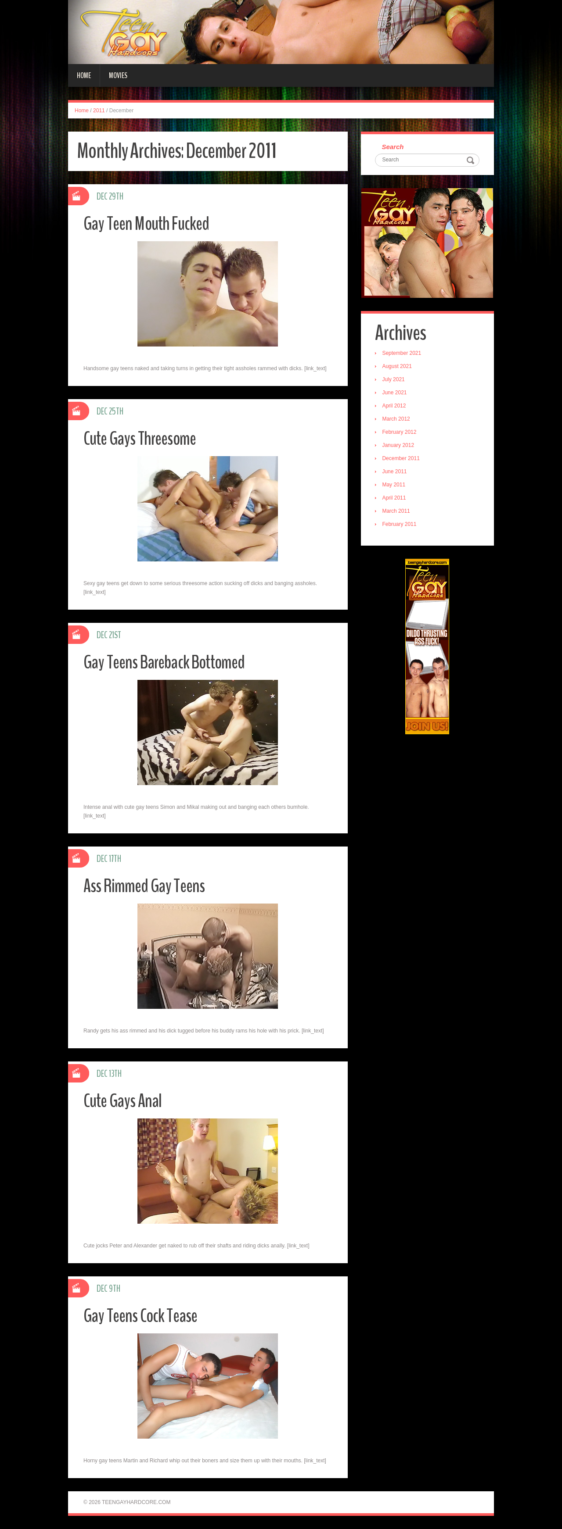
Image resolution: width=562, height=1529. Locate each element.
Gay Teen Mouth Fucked (149, 223)
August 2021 (398, 367)
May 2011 (395, 485)
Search (394, 147)
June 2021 (395, 393)
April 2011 (395, 499)
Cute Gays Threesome (142, 438)
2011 (99, 110)
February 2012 (400, 433)
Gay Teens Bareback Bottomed (168, 662)
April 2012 (395, 407)
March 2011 (397, 512)
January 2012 (399, 446)
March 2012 (397, 420)
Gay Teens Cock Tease (143, 1315)
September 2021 (402, 354)
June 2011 (395, 472)
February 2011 (400, 525)
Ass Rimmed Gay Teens (146, 885)
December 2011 (402, 459)
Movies (118, 75)
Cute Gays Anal (124, 1100)
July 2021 (394, 380)
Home (84, 75)
